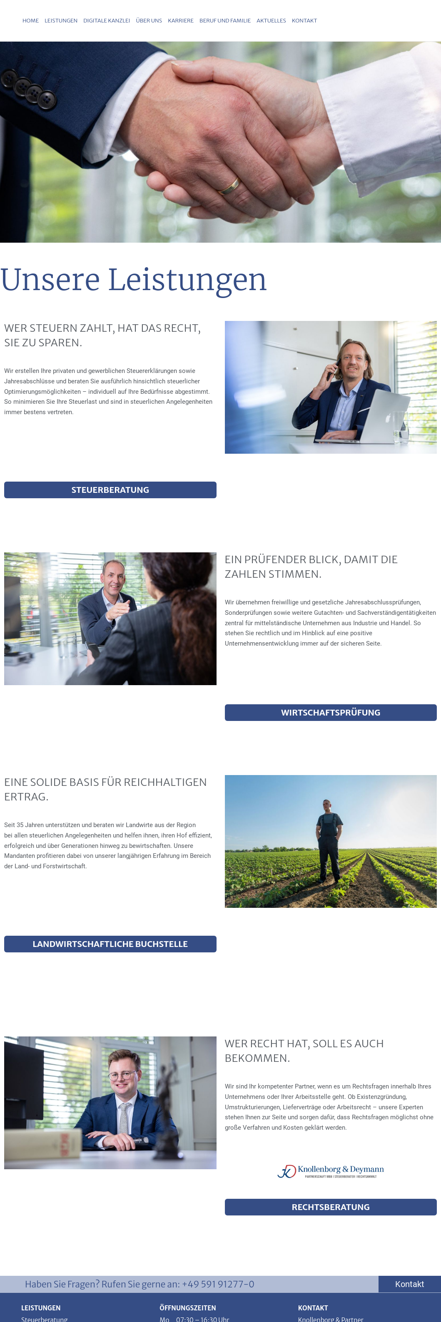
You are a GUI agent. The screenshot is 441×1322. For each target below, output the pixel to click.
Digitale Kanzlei (106, 20)
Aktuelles (271, 20)
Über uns (149, 20)
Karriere (181, 20)
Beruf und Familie (225, 20)
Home (30, 20)
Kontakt (304, 20)
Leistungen (61, 20)
